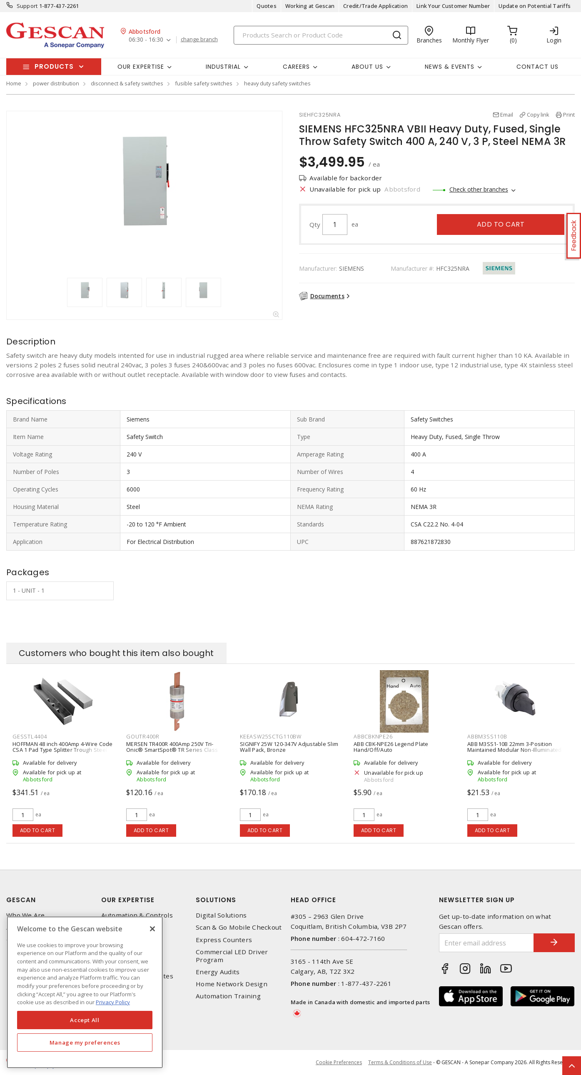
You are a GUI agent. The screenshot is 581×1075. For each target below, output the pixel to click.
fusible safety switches (203, 83)
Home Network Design (231, 984)
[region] (85, 992)
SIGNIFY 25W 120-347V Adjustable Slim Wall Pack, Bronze (289, 746)
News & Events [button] (449, 66)
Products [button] (54, 66)
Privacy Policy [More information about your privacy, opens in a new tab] (113, 1002)
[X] (152, 929)
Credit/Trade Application (375, 6)
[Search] (321, 35)
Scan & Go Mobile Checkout (239, 927)
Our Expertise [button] (140, 66)
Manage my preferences (85, 1042)
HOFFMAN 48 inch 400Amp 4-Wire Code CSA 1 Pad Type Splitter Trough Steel (62, 746)
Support (27, 6)
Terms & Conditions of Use (400, 1062)
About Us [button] (367, 66)
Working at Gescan (309, 6)
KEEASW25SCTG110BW (271, 736)
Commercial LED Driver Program (232, 956)
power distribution (56, 83)
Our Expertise (128, 899)
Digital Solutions (221, 915)
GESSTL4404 (29, 736)
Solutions (216, 899)
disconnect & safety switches (127, 83)
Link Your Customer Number (453, 6)
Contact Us (537, 66)
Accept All (85, 1020)
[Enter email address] (486, 942)
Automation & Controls (137, 915)
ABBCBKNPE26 (373, 736)
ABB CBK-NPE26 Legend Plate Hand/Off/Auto (391, 746)
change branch (199, 39)
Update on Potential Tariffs (535, 6)
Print (569, 114)
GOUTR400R (143, 736)
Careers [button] (296, 66)
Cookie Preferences (339, 1062)
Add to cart (501, 224)
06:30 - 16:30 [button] (146, 39)
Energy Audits (217, 972)
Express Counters (224, 940)
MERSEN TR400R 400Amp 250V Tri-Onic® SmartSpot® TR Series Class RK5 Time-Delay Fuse (172, 749)
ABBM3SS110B (487, 736)
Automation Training (228, 996)
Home (13, 83)
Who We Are (25, 915)
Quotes (267, 6)
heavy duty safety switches (277, 83)
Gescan (21, 899)
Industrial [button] (223, 66)
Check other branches (478, 189)
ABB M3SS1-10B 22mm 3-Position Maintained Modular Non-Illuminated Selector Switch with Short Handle (514, 749)
